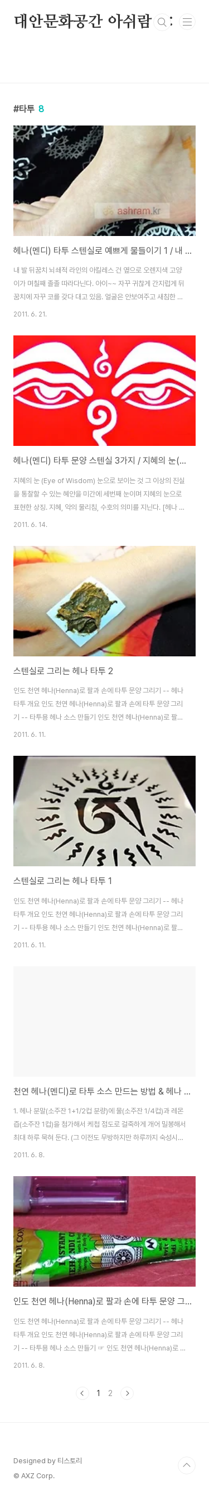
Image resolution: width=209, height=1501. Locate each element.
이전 (82, 1393)
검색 (162, 22)
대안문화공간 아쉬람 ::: (93, 22)
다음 (127, 1393)
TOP (187, 1465)
